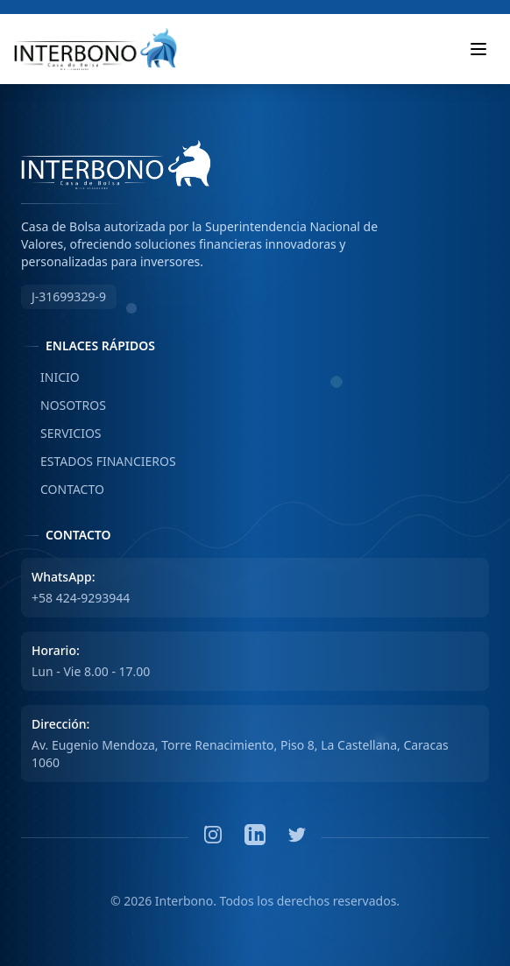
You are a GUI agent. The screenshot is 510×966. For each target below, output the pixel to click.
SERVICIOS (61, 433)
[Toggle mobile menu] (478, 49)
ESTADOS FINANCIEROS (98, 461)
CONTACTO (62, 489)
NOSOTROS (63, 405)
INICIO (50, 377)
